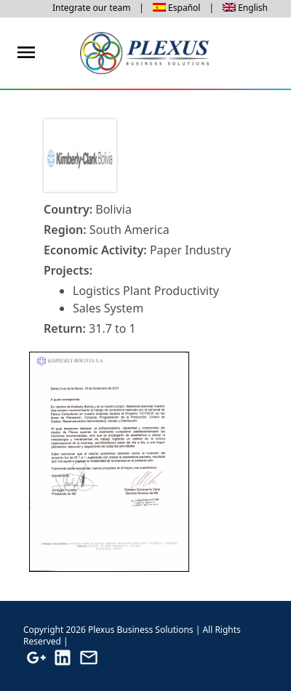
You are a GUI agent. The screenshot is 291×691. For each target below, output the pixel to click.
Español (184, 7)
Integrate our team (91, 7)
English (253, 7)
